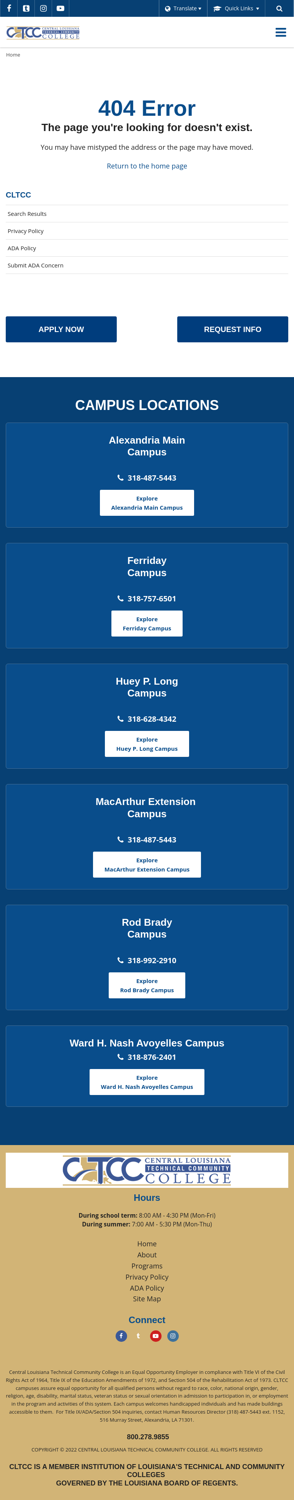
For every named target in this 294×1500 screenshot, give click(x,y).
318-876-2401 (151, 1057)
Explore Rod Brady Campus (147, 985)
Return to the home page (147, 165)
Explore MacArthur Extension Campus (147, 864)
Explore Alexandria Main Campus (147, 502)
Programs (146, 1265)
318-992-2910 (151, 960)
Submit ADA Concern (36, 265)
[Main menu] (280, 32)
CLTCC (18, 195)
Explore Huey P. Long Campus (147, 743)
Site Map (147, 1298)
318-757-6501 (151, 598)
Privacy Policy (26, 231)
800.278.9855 (148, 1437)
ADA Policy (22, 248)
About (147, 1254)
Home (13, 54)
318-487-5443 (151, 478)
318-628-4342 (151, 719)
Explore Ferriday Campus (147, 623)
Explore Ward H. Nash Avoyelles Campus (147, 1082)
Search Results (27, 213)
